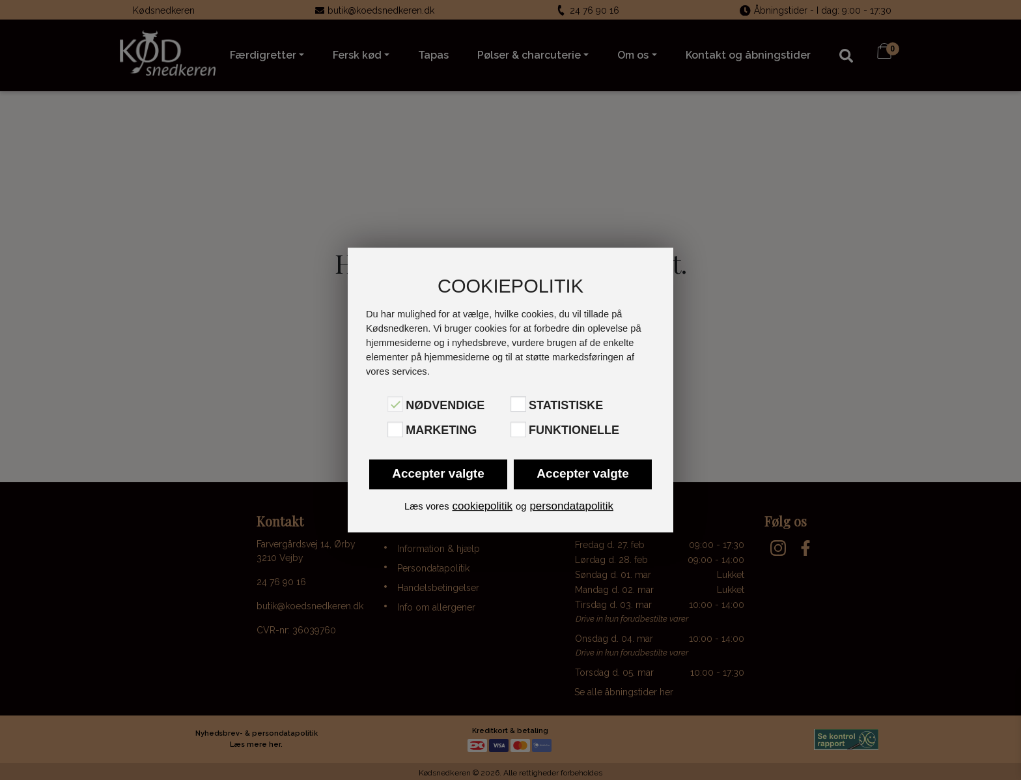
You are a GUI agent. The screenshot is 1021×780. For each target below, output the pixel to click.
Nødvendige (445, 405)
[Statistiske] (518, 404)
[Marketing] (395, 429)
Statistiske (566, 405)
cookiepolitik (482, 506)
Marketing (441, 430)
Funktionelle (574, 430)
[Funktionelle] (518, 429)
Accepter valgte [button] (438, 473)
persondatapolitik (571, 506)
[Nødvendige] (395, 404)
